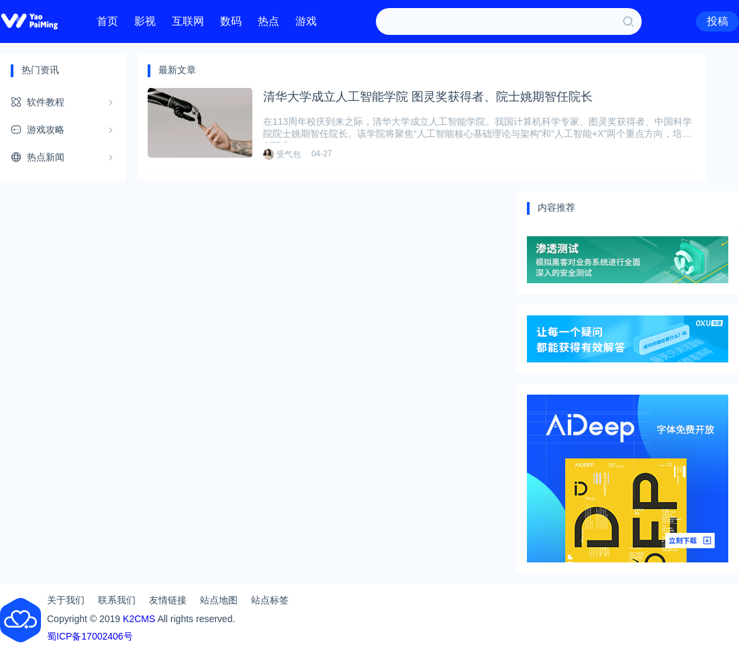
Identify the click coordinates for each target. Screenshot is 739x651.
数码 (231, 21)
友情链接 (168, 600)
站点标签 (270, 600)
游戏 (306, 21)
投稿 (717, 21)
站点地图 (219, 600)
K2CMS (139, 618)
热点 (268, 21)
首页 (107, 21)
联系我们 (117, 600)
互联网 (188, 21)
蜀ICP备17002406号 (90, 636)
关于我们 (66, 600)
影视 (145, 21)
